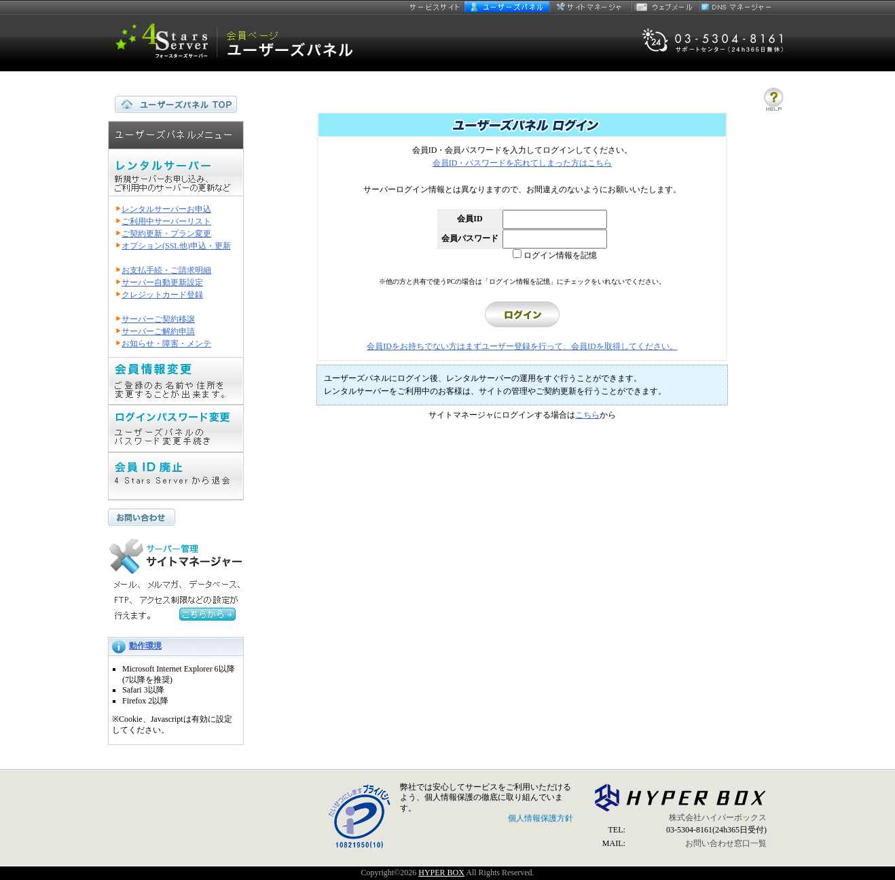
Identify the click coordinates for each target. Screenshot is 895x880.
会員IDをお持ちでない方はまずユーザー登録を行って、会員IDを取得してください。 (522, 346)
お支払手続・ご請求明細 (166, 270)
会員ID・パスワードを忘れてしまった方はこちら (523, 163)
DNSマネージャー (736, 7)
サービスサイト (435, 7)
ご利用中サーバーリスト (166, 221)
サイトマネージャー (590, 7)
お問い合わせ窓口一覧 (726, 843)
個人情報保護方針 (540, 818)
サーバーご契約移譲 (158, 319)
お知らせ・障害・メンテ (166, 343)
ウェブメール (665, 7)
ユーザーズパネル (506, 7)
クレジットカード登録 (162, 294)
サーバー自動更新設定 (162, 282)
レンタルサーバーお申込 (166, 209)
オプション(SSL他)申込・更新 (176, 246)
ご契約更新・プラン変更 (166, 233)
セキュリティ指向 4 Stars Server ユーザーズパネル (233, 42)
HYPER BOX (441, 872)
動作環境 (145, 645)
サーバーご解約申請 (158, 331)
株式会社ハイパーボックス (718, 817)
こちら (587, 415)
